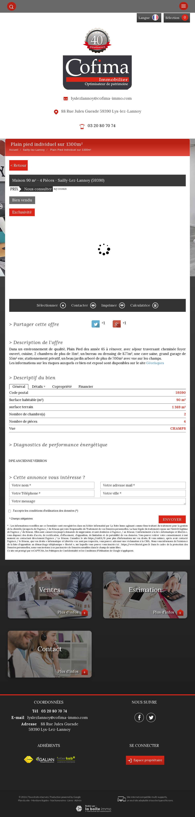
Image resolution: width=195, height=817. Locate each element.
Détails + (38, 387)
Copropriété (62, 387)
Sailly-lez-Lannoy (34, 149)
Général (18, 387)
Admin (78, 800)
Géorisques (155, 363)
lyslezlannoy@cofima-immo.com (101, 98)
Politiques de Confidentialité (63, 550)
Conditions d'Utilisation (97, 550)
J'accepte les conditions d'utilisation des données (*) (45, 510)
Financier (86, 387)
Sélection (172, 18)
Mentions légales (40, 800)
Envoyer (172, 519)
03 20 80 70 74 (101, 125)
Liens (70, 800)
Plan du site (24, 800)
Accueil (13, 149)
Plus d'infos (73, 612)
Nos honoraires (58, 800)
